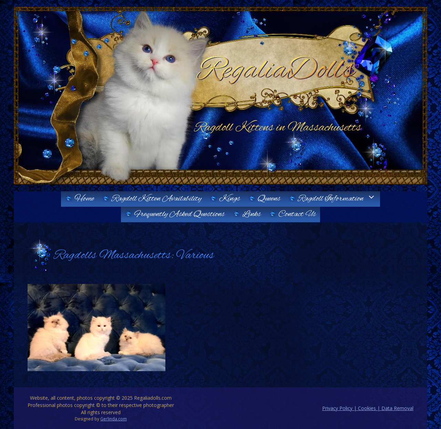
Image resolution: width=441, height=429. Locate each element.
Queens (269, 198)
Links (251, 214)
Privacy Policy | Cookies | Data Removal (367, 408)
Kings (229, 198)
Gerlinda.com (113, 419)
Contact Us (297, 214)
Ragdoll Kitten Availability (157, 198)
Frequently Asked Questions (179, 214)
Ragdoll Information (339, 199)
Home (84, 198)
